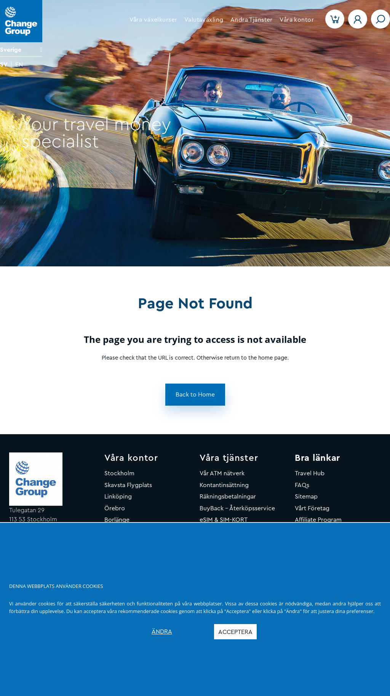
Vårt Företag (312, 508)
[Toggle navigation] (380, 19)
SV (4, 65)
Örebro (114, 508)
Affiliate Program (318, 520)
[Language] (21, 49)
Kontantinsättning (224, 485)
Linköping (118, 497)
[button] (153, 20)
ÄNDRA (162, 632)
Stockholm (119, 473)
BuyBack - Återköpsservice (237, 508)
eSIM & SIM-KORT (224, 520)
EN (19, 65)
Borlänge (116, 520)
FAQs (302, 485)
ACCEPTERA (235, 632)
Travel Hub (309, 473)
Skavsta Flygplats (128, 485)
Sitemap (306, 497)
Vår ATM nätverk (222, 473)
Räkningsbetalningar (228, 497)
